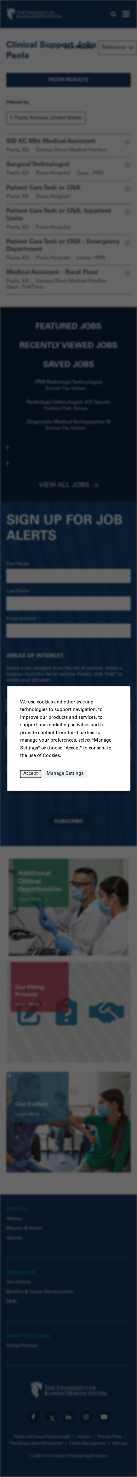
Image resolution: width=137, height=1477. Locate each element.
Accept (30, 774)
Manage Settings (65, 774)
